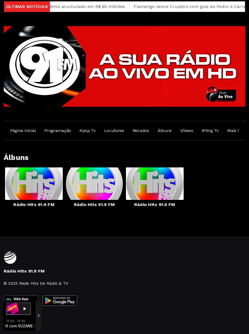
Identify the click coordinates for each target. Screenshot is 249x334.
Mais (233, 130)
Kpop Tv (87, 130)
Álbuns (165, 130)
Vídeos (186, 130)
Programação (57, 130)
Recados (141, 130)
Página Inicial (23, 130)
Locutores (114, 130)
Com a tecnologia (22, 324)
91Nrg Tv (210, 130)
